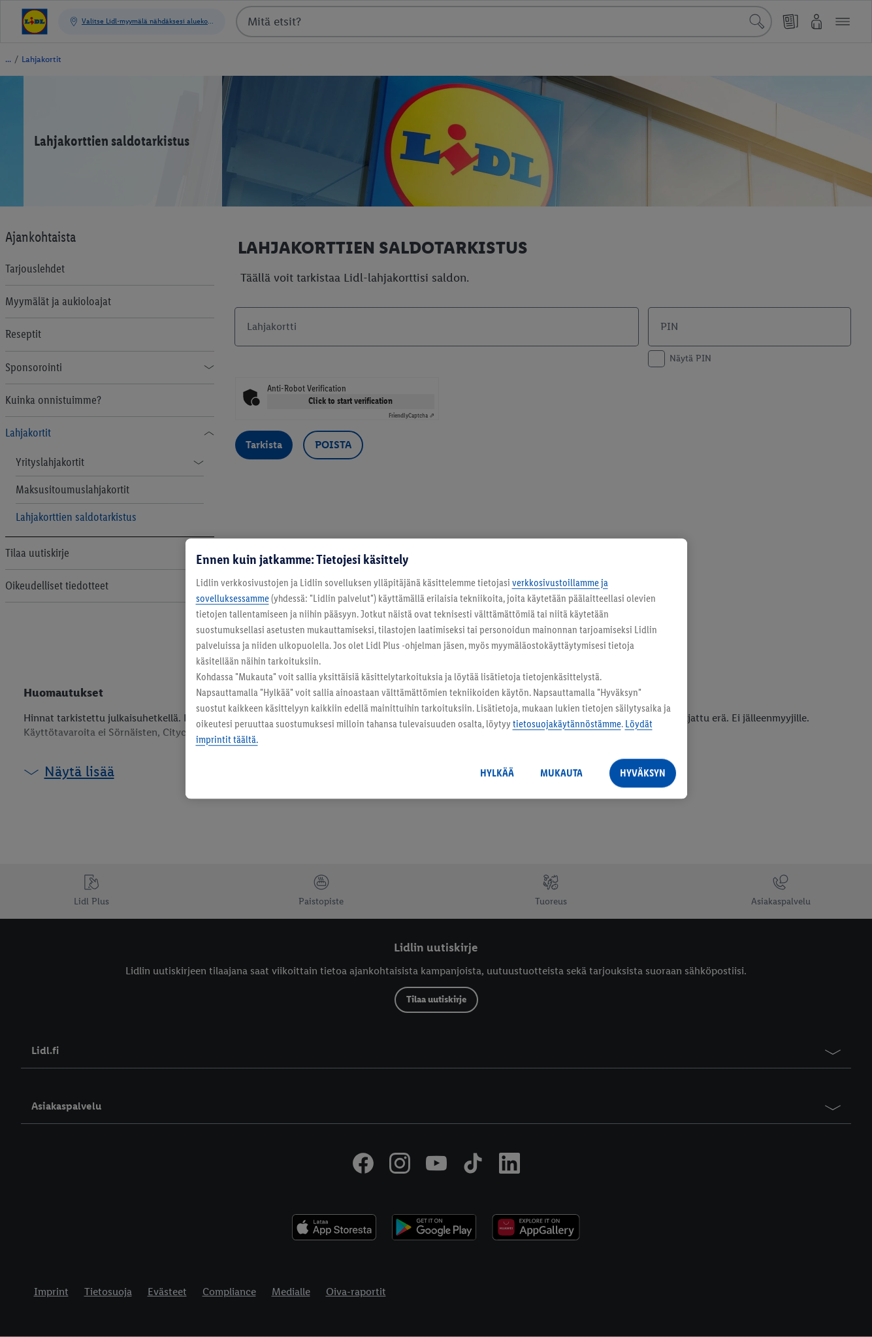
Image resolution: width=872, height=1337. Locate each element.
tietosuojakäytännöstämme (567, 724)
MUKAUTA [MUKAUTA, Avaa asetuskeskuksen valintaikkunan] (561, 773)
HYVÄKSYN (643, 773)
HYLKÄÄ (497, 773)
